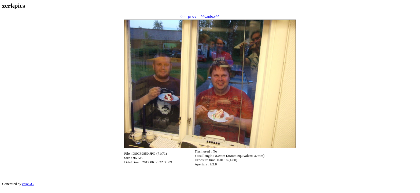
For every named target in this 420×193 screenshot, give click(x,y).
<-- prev (188, 17)
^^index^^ (210, 17)
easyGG (28, 185)
